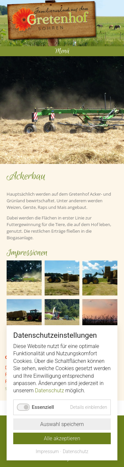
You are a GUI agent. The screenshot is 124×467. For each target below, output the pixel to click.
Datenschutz (49, 390)
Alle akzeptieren (62, 438)
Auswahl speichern (62, 424)
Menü (62, 51)
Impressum (47, 451)
